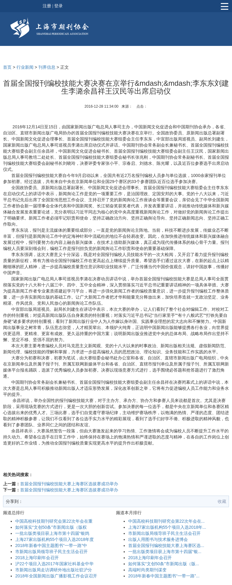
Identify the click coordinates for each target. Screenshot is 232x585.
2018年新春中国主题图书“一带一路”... (163, 575)
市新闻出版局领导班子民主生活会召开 (51, 551)
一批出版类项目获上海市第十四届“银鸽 (52, 533)
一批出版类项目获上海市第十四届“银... (164, 551)
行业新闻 (24, 67)
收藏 (222, 501)
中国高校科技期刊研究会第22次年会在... (166, 521)
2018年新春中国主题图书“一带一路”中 (51, 545)
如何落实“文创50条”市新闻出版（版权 (51, 527)
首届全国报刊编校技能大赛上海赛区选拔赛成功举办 (69, 483)
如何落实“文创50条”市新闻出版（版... (163, 563)
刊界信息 (46, 67)
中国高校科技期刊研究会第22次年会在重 (54, 521)
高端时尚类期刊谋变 (147, 569)
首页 (7, 67)
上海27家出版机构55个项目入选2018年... (167, 527)
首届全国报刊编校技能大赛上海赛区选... (166, 545)
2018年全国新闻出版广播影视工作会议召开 (56, 575)
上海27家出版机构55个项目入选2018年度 (54, 539)
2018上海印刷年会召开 (37, 557)
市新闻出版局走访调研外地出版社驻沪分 (53, 569)
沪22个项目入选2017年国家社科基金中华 (54, 563)
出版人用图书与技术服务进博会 (158, 539)
